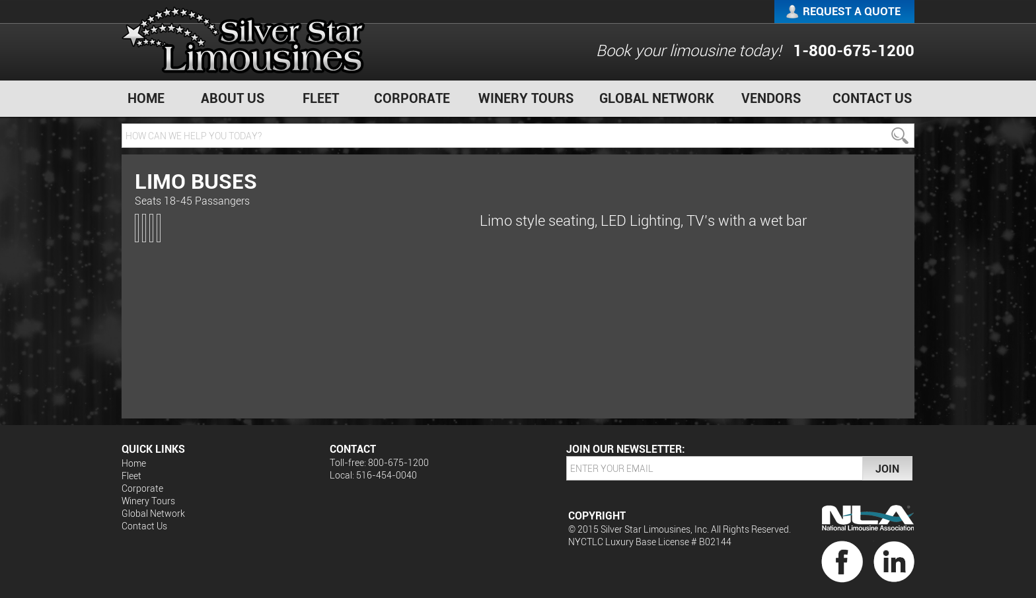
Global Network (656, 98)
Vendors (771, 98)
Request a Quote (852, 10)
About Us (232, 98)
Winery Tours (526, 98)
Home (146, 98)
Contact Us (872, 98)
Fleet (321, 98)
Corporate (412, 98)
